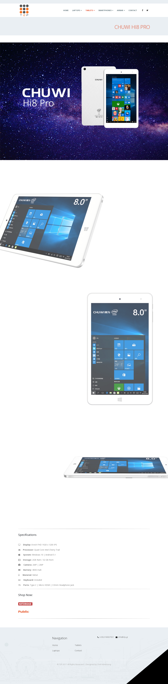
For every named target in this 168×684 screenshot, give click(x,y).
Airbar (120, 10)
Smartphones (105, 10)
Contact (133, 10)
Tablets (89, 10)
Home (66, 10)
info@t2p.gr (123, 637)
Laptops (76, 10)
